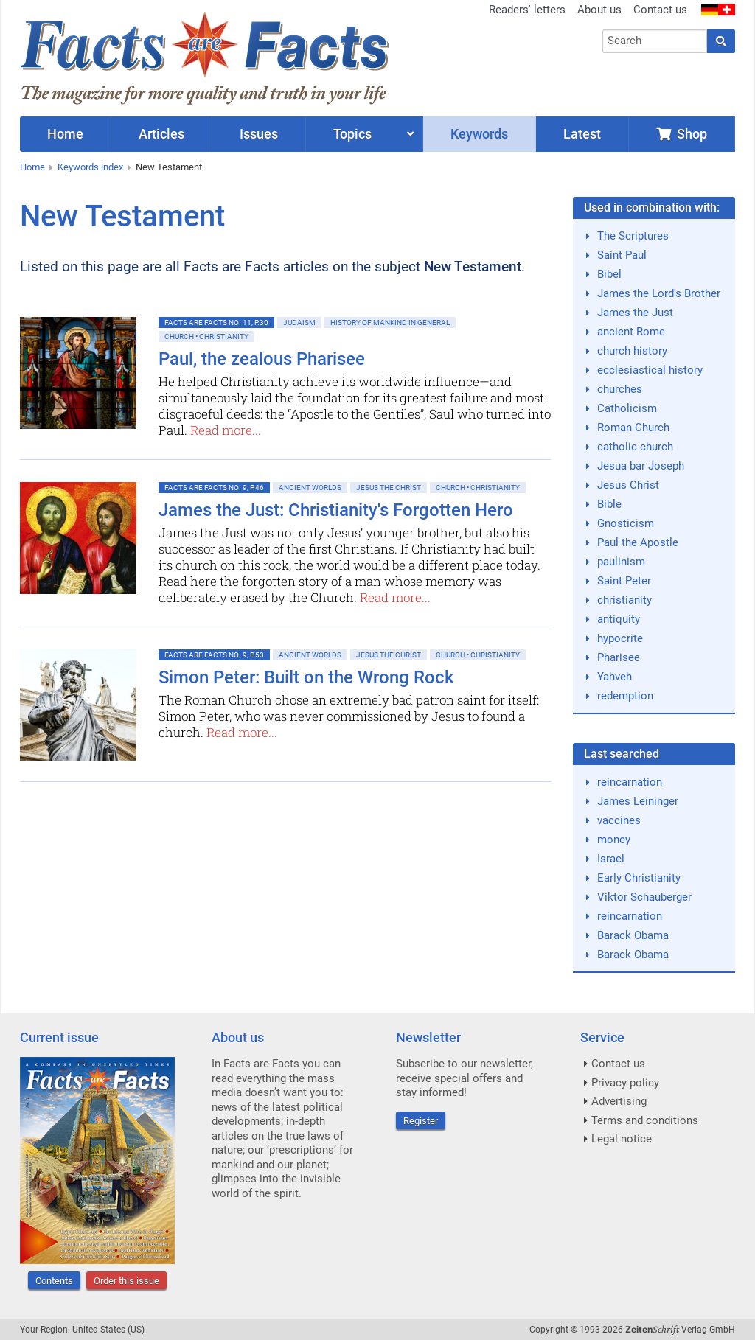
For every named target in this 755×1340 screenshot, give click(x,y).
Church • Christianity (206, 336)
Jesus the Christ (388, 488)
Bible (609, 504)
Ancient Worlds (310, 488)
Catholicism (627, 408)
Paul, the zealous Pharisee (262, 359)
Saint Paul (622, 255)
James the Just (635, 312)
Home (32, 166)
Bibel (609, 274)
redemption (625, 695)
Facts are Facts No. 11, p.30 (216, 322)
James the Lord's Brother (658, 293)
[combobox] (655, 41)
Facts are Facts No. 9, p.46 (214, 488)
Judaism (299, 322)
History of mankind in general (390, 322)
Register (420, 1120)
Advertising (619, 1101)
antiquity (618, 619)
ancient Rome (631, 331)
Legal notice (621, 1138)
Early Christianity (639, 877)
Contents (54, 1280)
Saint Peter (624, 580)
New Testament (169, 166)
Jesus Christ (628, 485)
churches (619, 389)
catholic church (635, 446)
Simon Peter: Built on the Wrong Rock (306, 677)
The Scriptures (633, 235)
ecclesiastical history (650, 370)
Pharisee (618, 657)
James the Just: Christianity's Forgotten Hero (336, 510)
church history (632, 350)
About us (599, 9)
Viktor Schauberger (644, 897)
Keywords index (90, 166)
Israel (610, 858)
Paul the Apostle (637, 542)
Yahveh (614, 676)
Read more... (225, 430)
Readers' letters (527, 9)
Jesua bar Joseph (640, 465)
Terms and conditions (644, 1120)
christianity (624, 600)
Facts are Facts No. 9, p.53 (214, 655)
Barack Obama (633, 935)
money (613, 839)
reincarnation (629, 782)
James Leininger (637, 801)
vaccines (619, 820)
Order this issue (126, 1280)
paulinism (621, 561)
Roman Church (633, 427)
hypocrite (620, 638)
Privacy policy (625, 1082)
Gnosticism (625, 523)
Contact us (660, 9)
